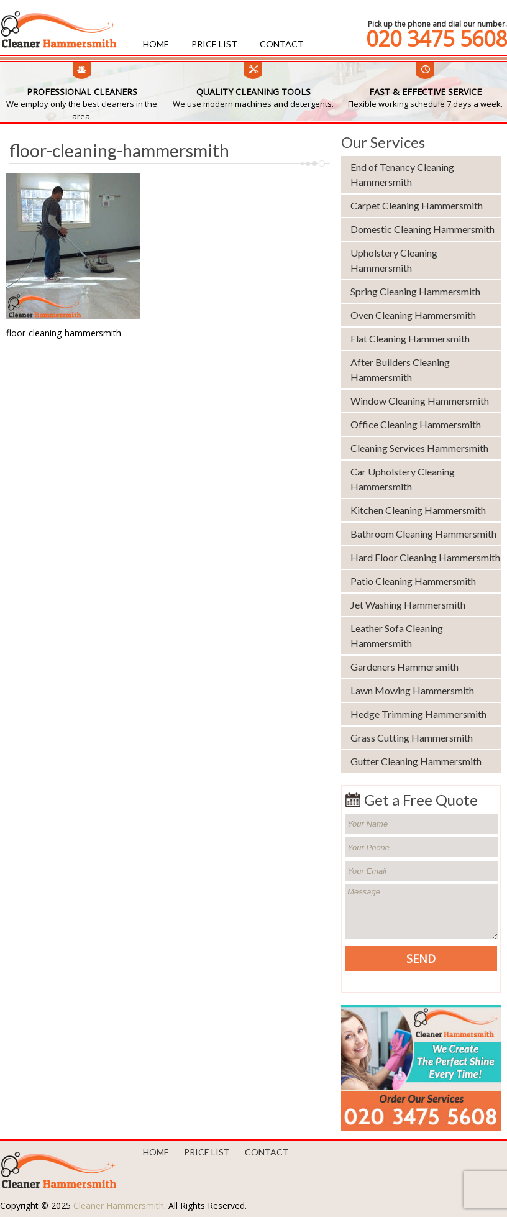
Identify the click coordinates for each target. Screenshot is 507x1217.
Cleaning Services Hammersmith (419, 448)
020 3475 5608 (436, 38)
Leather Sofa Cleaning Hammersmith (396, 635)
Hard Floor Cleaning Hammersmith (425, 557)
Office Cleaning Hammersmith (415, 424)
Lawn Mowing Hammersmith (412, 690)
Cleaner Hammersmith (118, 1205)
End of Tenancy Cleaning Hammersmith (402, 174)
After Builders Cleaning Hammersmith (400, 369)
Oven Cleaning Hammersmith (413, 315)
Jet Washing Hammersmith (407, 604)
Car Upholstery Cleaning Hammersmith (402, 479)
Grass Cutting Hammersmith (411, 737)
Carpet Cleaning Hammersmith (416, 205)
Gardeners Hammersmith (404, 667)
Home (156, 44)
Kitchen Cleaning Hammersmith (418, 510)
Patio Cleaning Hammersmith (413, 581)
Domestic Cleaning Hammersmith (422, 229)
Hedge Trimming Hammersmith (418, 714)
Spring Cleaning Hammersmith (415, 291)
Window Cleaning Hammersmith (419, 400)
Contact (282, 44)
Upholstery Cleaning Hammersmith (393, 260)
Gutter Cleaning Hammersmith (416, 761)
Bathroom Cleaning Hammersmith (423, 534)
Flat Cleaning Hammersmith (410, 338)
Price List (214, 44)
